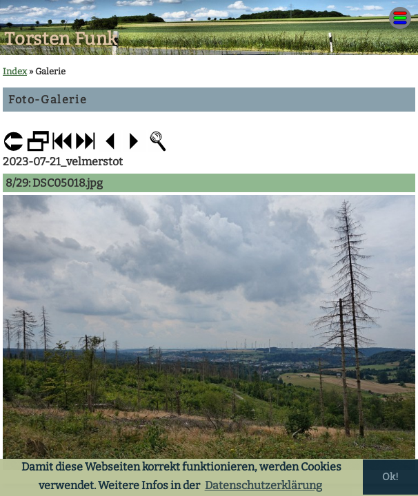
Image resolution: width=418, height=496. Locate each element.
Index (15, 71)
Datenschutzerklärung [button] (263, 485)
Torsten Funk (61, 39)
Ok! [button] (390, 477)
